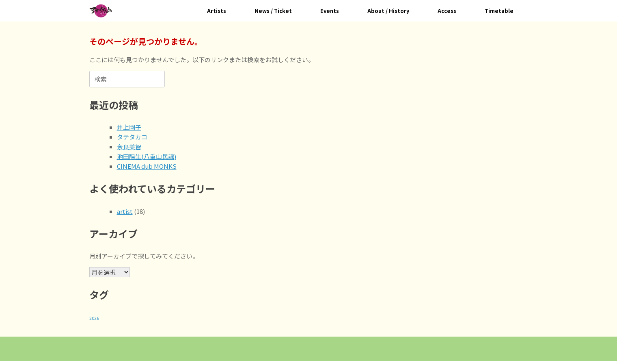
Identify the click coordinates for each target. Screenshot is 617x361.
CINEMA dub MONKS (147, 166)
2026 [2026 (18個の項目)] (94, 318)
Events (329, 11)
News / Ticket (273, 11)
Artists (216, 11)
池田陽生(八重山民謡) (146, 156)
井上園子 (129, 127)
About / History (388, 11)
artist (125, 211)
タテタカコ (132, 137)
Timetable (499, 11)
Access (447, 11)
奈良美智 (129, 146)
